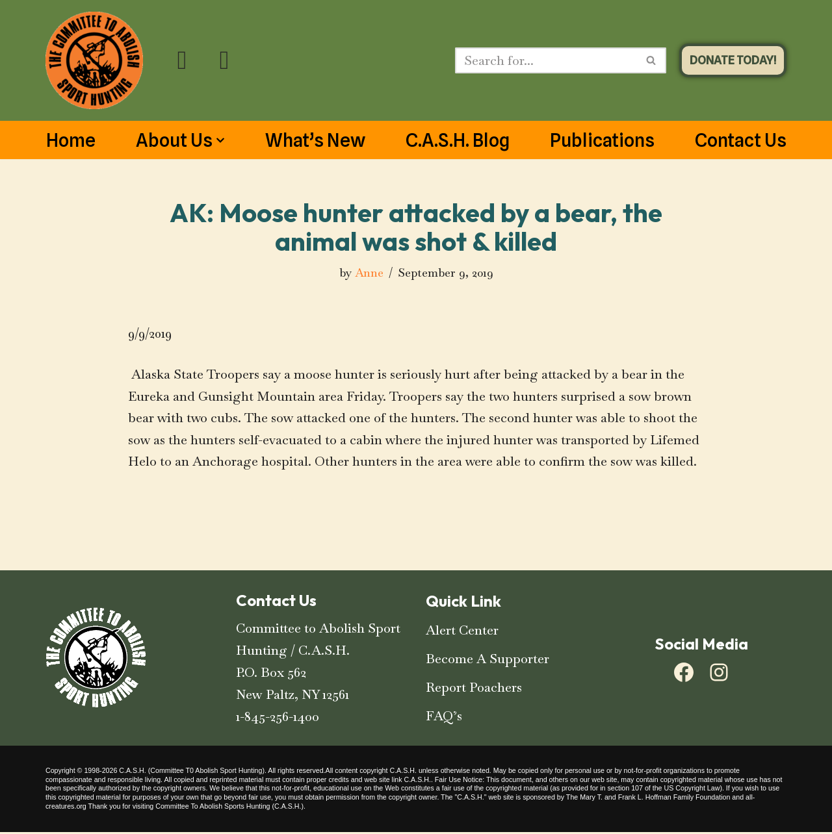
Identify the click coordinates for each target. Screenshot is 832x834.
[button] (220, 140)
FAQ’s (444, 717)
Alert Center (462, 632)
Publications (602, 140)
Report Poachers (474, 689)
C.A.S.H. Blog (458, 140)
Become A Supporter (487, 660)
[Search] (546, 60)
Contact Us (740, 140)
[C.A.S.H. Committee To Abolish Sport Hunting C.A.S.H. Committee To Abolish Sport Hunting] (94, 60)
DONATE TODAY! (733, 60)
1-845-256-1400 (277, 718)
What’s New (315, 140)
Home (71, 140)
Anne (369, 272)
